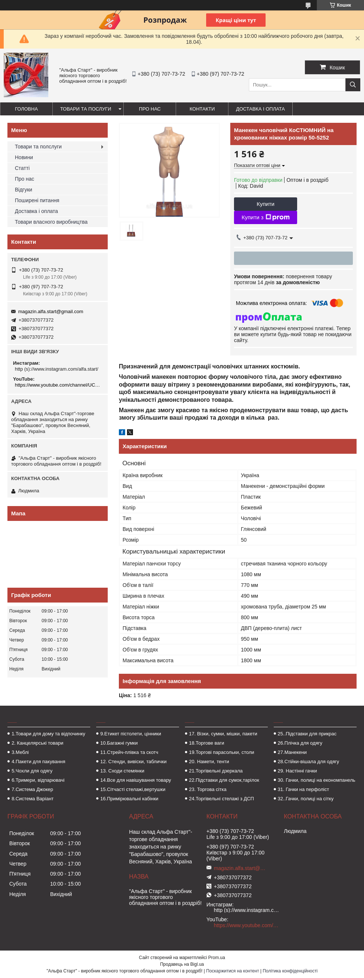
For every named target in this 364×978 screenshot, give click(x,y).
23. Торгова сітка (208, 789)
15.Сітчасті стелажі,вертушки (132, 789)
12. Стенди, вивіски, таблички (133, 761)
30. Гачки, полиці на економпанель (316, 780)
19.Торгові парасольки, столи (221, 752)
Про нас (150, 109)
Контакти (202, 109)
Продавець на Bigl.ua (182, 964)
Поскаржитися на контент (232, 971)
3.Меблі (20, 752)
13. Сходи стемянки (122, 771)
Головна (26, 109)
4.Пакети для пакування (38, 761)
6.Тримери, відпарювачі (38, 780)
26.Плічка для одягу (300, 743)
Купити (265, 204)
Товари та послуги (85, 109)
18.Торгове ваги (206, 743)
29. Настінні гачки (297, 771)
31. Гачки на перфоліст (303, 789)
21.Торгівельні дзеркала (216, 771)
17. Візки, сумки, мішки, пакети (223, 733)
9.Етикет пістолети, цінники (130, 733)
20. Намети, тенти (209, 761)
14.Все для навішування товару (135, 780)
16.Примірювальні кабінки (129, 798)
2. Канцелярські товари (37, 743)
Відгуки (23, 190)
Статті (22, 168)
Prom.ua (216, 957)
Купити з (265, 217)
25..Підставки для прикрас (307, 733)
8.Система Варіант (32, 798)
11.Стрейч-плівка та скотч (129, 752)
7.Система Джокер (32, 789)
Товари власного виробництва (51, 222)
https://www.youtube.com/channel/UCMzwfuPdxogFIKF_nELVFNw (58, 385)
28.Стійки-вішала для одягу (308, 761)
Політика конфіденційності (290, 971)
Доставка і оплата (260, 109)
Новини (24, 157)
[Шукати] (352, 84)
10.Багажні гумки (119, 743)
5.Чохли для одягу (32, 771)
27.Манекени (292, 752)
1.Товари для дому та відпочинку (48, 733)
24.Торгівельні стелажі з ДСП (221, 798)
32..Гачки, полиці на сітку (306, 798)
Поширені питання (37, 200)
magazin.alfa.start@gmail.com (50, 311)
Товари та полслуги (38, 147)
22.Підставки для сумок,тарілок (224, 780)
